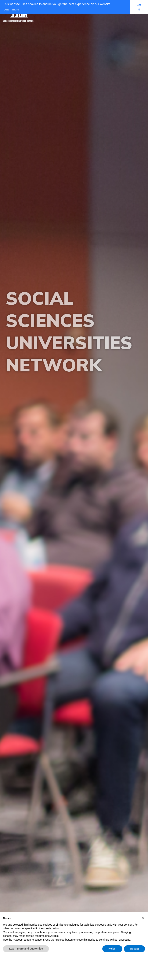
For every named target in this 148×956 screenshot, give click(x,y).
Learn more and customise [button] (26, 948)
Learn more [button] (11, 9)
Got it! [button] (138, 7)
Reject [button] (112, 948)
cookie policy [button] (50, 928)
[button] (143, 918)
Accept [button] (134, 948)
